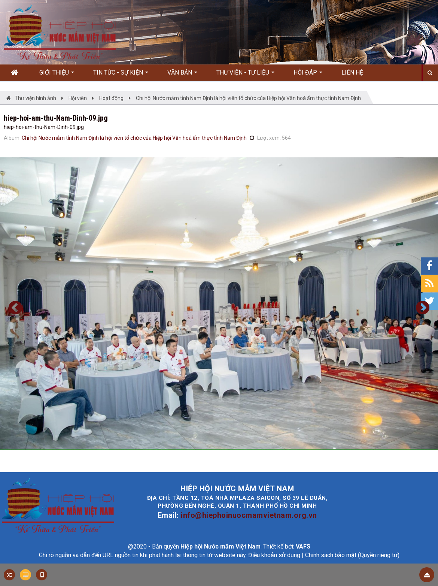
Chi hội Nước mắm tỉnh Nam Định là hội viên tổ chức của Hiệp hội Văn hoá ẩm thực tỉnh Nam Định (134, 138)
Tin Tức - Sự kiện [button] (120, 75)
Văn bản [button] (182, 75)
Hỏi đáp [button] (307, 75)
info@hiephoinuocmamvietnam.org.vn (249, 515)
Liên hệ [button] (352, 72)
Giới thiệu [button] (56, 75)
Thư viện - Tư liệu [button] (245, 75)
